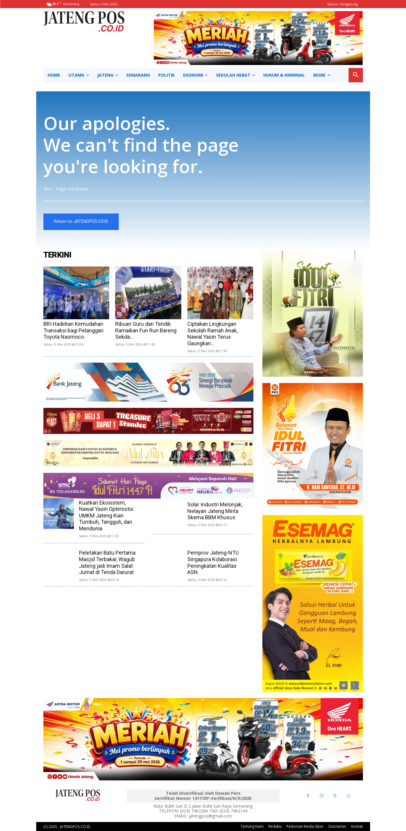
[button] (356, 75)
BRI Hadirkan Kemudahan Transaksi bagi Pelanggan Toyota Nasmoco (73, 330)
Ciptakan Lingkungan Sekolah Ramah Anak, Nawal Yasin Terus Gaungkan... (212, 333)
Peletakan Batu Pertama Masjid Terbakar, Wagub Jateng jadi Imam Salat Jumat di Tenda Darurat (107, 563)
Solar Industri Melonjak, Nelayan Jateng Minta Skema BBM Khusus (214, 510)
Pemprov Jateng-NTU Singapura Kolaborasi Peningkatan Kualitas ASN (213, 563)
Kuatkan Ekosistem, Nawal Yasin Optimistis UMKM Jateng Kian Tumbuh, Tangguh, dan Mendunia (106, 515)
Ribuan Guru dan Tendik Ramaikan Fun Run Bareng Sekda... (146, 330)
